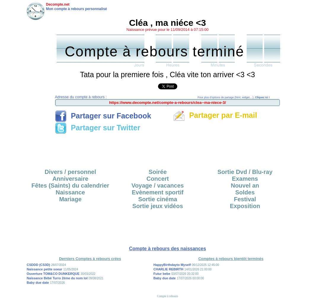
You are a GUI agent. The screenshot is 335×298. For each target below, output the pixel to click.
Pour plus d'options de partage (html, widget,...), (234, 97)
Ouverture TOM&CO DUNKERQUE (53, 273)
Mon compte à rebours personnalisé (76, 9)
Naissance (70, 192)
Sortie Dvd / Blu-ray (244, 172)
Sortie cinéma (157, 199)
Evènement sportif (158, 192)
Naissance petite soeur (44, 269)
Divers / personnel (70, 172)
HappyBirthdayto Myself (172, 265)
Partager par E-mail (215, 115)
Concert (157, 178)
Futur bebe (162, 273)
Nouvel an (245, 185)
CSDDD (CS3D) (38, 265)
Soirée (158, 172)
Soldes (245, 192)
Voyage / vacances (158, 185)
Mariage (70, 199)
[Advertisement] (167, 149)
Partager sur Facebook (103, 116)
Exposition (245, 206)
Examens (245, 178)
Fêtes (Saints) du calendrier (70, 185)
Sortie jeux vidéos (157, 206)
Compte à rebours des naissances (167, 248)
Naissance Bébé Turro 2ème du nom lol (57, 278)
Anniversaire (70, 178)
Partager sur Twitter (97, 127)
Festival (245, 199)
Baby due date (38, 282)
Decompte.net (57, 4)
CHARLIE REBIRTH (169, 269)
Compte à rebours (167, 296)
